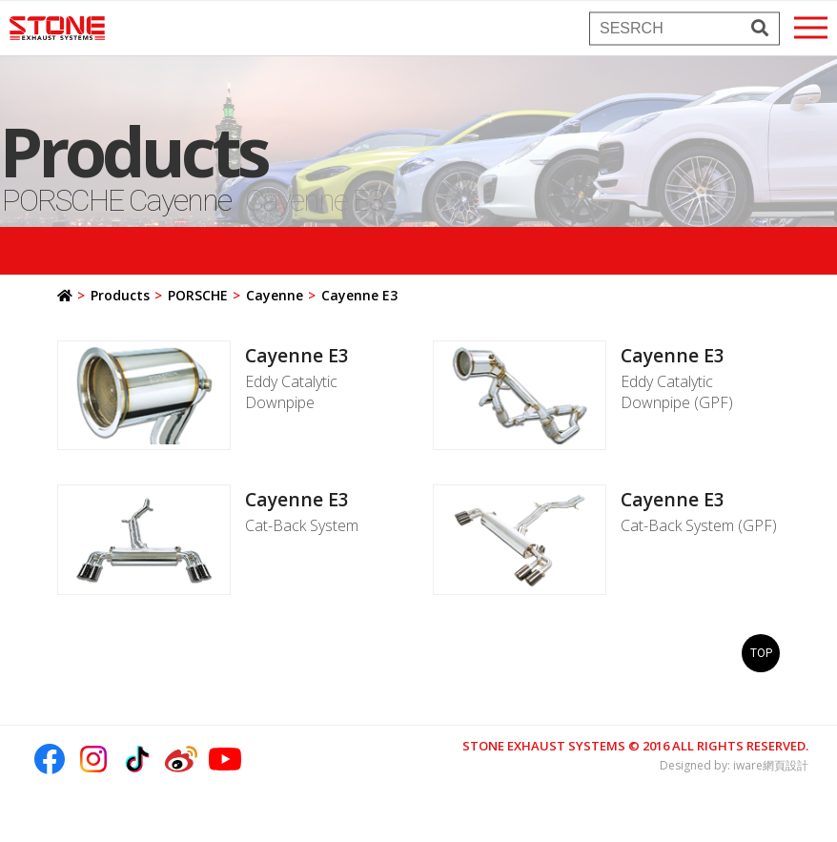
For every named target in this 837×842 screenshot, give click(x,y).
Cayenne (274, 295)
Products (120, 295)
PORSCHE (198, 295)
